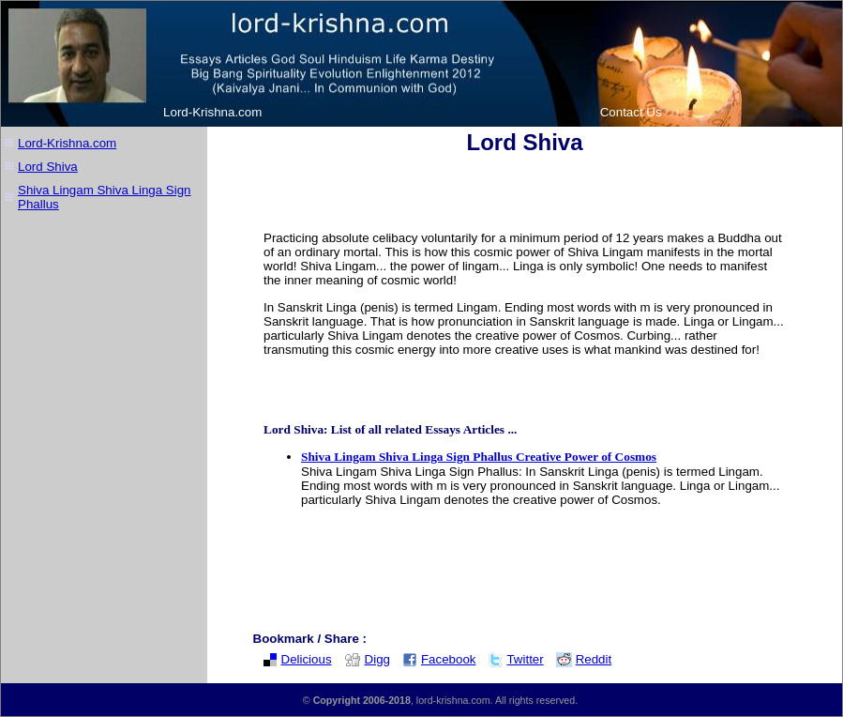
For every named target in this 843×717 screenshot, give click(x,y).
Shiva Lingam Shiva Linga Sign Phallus (104, 197)
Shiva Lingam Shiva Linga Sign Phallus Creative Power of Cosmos (478, 457)
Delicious (297, 659)
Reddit (584, 659)
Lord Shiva (48, 167)
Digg (367, 659)
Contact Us (631, 112)
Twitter (515, 659)
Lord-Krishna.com (212, 112)
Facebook (439, 659)
